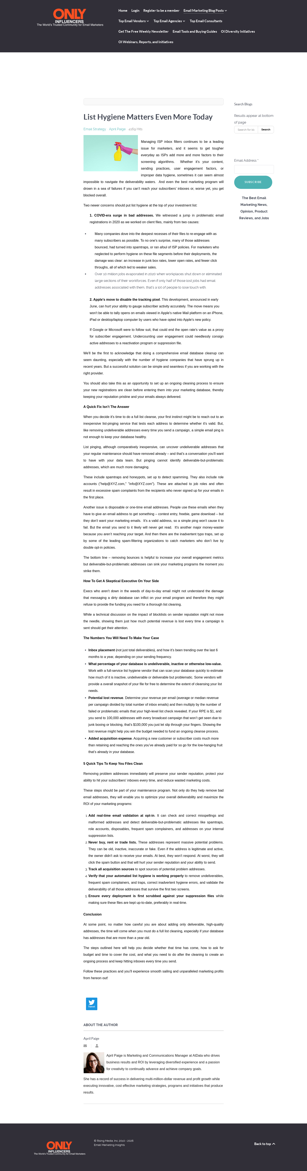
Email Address (246, 160)
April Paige (117, 129)
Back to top (265, 1144)
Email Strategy (94, 129)
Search (265, 129)
